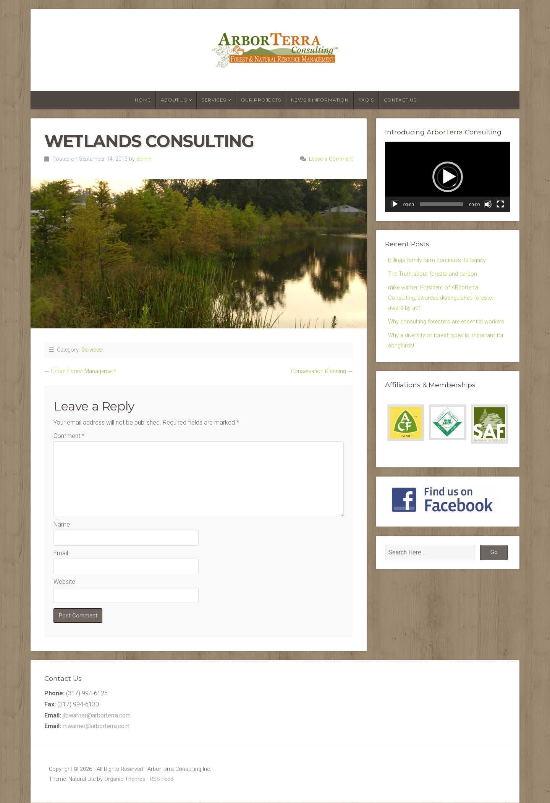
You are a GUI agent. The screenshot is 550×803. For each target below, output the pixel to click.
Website (64, 581)
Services (214, 100)
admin (144, 159)
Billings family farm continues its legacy (440, 260)
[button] (447, 177)
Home (142, 100)
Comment (68, 435)
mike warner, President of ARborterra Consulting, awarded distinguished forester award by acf (444, 300)
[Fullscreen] (500, 204)
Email (60, 553)
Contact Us (400, 100)
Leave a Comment (331, 159)
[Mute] (488, 204)
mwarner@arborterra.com (96, 726)
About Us (174, 100)
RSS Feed (161, 779)
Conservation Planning (318, 371)
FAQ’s (366, 100)
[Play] (395, 204)
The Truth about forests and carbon (435, 275)
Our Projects (261, 100)
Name (61, 524)
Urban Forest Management (83, 371)
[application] (447, 177)
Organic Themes (124, 779)
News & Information (320, 100)
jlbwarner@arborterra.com (97, 715)
